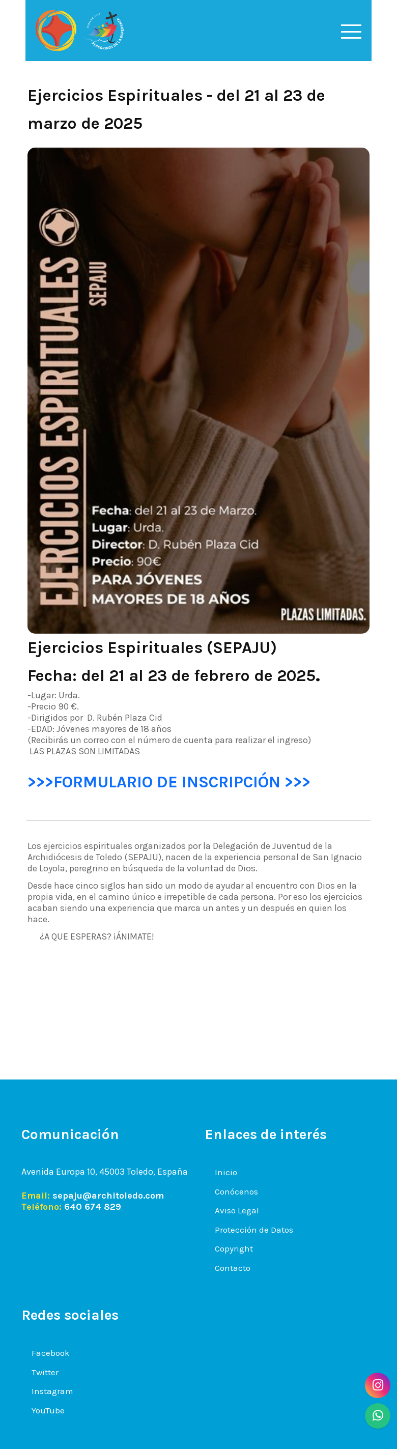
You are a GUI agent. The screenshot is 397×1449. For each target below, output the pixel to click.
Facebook (51, 1353)
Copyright (234, 1248)
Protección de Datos (254, 1230)
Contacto (232, 1268)
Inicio (226, 1172)
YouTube (48, 1410)
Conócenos (236, 1191)
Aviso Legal (237, 1210)
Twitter (45, 1372)
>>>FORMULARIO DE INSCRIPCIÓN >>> (168, 782)
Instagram (52, 1391)
